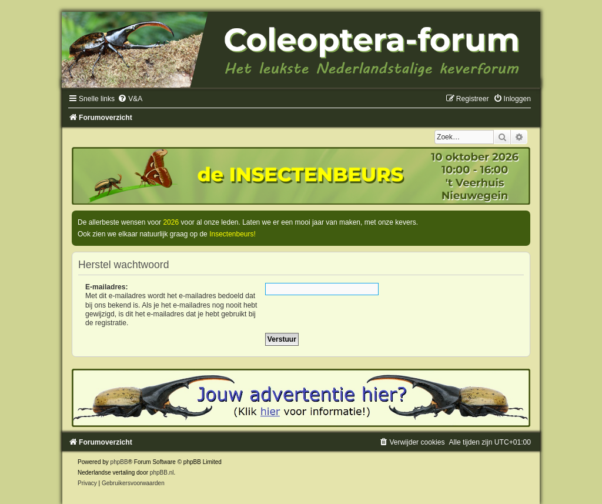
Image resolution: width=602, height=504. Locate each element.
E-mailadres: (106, 287)
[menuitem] (130, 99)
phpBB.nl (162, 472)
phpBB (119, 462)
